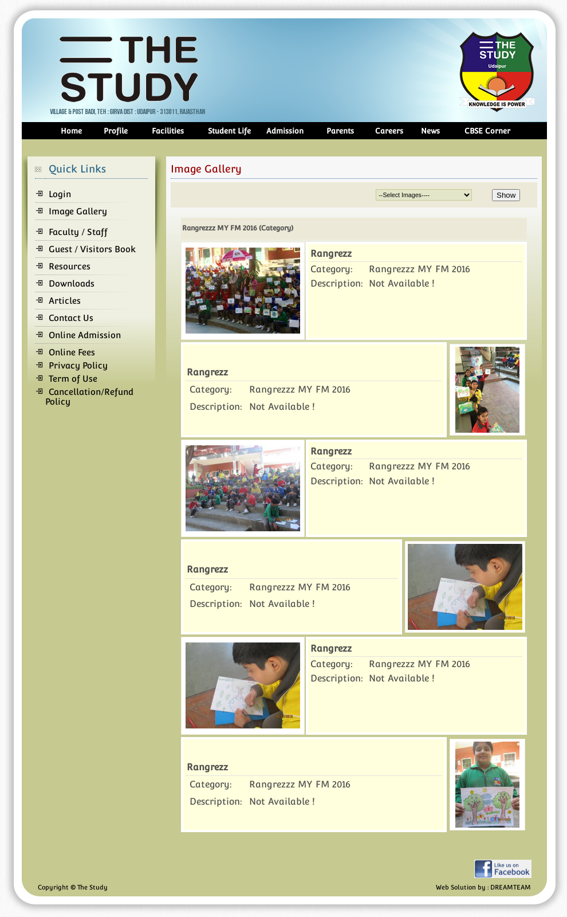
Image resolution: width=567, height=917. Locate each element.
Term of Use (73, 378)
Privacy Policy (78, 365)
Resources (69, 266)
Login (60, 194)
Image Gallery (78, 211)
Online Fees (72, 352)
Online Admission (85, 335)
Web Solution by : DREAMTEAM (483, 887)
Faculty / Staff (78, 232)
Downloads (71, 283)
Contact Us (71, 318)
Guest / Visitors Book (92, 249)
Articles (65, 300)
